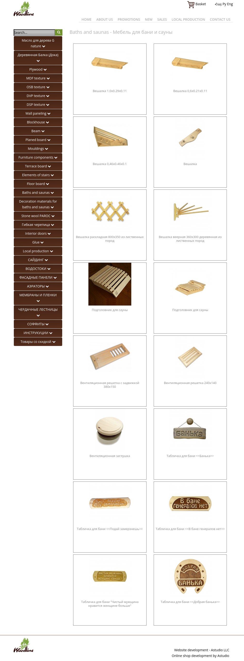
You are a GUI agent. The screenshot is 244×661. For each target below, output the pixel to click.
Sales (162, 19)
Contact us (220, 19)
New (148, 19)
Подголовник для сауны (110, 310)
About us (104, 19)
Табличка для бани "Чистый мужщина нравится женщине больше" (109, 604)
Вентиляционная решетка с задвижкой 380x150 (109, 385)
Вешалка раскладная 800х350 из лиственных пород (110, 239)
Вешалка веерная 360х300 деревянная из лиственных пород (190, 239)
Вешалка (190, 164)
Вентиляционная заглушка (110, 456)
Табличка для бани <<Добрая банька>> (190, 602)
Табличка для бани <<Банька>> (190, 456)
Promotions (129, 19)
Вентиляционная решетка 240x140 (190, 383)
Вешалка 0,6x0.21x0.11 (190, 91)
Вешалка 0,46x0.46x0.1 (110, 164)
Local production (188, 19)
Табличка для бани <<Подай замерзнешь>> (110, 529)
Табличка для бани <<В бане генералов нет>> (190, 529)
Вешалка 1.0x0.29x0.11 (110, 91)
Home (86, 19)
